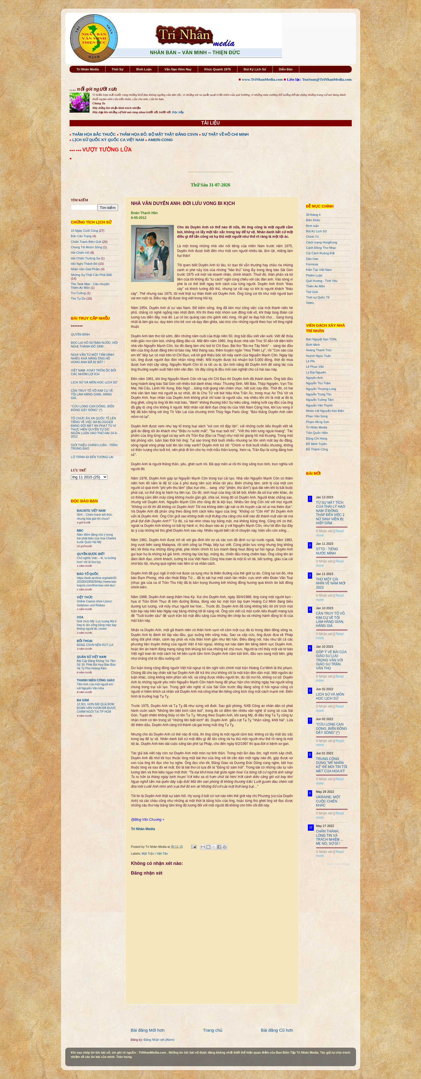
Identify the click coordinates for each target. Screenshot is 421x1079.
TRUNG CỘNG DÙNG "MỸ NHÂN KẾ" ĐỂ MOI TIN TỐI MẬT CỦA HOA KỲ (331, 765)
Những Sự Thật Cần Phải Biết (91, 275)
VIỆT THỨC (85, 597)
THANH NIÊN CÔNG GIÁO (96, 680)
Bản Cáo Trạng (81, 236)
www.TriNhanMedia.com (262, 79)
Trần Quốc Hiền (317, 432)
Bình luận (312, 225)
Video (310, 302)
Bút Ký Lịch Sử (255, 69)
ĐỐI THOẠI (85, 641)
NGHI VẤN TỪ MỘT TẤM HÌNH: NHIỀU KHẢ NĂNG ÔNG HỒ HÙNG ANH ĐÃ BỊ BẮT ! (93, 358)
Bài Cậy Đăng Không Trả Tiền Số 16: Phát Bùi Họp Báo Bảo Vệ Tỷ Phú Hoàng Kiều (96, 664)
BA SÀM (83, 700)
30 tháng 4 (313, 214)
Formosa (312, 264)
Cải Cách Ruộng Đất (320, 253)
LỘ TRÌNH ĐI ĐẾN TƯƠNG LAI (92, 457)
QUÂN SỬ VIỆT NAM (91, 657)
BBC (80, 530)
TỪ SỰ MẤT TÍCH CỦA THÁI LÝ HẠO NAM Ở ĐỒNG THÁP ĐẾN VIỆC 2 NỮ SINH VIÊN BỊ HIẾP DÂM (330, 513)
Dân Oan (312, 259)
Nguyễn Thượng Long (321, 389)
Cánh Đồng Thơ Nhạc (321, 247)
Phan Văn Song (317, 416)
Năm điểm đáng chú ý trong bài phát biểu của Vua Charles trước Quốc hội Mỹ (96, 538)
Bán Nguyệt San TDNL (321, 339)
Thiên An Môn (315, 286)
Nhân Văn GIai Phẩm (85, 269)
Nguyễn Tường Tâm (320, 399)
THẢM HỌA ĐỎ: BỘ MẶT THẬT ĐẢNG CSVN (158, 134)
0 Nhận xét (324, 531)
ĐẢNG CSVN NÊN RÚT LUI (95, 645)
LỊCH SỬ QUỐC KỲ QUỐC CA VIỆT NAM (108, 140)
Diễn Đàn (286, 69)
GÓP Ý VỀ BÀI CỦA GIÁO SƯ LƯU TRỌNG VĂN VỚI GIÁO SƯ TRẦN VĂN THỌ (331, 660)
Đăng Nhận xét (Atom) (159, 1039)
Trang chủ (212, 1030)
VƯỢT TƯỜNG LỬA (107, 150)
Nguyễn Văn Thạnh (319, 405)
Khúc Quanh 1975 (217, 69)
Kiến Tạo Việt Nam (319, 269)
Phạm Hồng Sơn (317, 422)
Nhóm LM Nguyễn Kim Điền (325, 411)
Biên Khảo (313, 220)
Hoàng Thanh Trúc (318, 350)
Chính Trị (312, 236)
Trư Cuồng (78, 293)
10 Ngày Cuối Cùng (84, 230)
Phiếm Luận (314, 275)
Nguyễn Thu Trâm (318, 383)
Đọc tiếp (178, 112)
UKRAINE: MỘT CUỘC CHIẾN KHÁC (328, 801)
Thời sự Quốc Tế (318, 297)
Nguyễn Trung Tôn (318, 394)
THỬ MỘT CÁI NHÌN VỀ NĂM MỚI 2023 (330, 583)
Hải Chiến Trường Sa (85, 258)
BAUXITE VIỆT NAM (91, 510)
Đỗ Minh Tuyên (316, 444)
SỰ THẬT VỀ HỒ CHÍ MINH (225, 134)
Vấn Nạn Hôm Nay (178, 69)
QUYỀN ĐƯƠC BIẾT (91, 554)
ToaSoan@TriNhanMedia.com (326, 79)
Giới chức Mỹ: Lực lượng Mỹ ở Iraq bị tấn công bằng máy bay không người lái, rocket (97, 625)
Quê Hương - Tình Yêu (321, 281)
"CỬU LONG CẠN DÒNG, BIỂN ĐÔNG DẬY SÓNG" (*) (92, 408)
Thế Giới (312, 292)
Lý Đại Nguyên (316, 372)
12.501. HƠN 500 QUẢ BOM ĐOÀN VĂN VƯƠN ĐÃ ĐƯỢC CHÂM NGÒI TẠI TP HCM (96, 708)
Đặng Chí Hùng (316, 438)
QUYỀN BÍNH (80, 334)
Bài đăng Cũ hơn (277, 1030)
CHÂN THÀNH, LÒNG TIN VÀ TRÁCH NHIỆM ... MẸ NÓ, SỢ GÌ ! (329, 837)
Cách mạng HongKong (321, 242)
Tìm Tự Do (78, 298)
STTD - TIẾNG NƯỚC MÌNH (327, 551)
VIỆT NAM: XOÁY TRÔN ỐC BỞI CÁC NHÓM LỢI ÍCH (93, 372)
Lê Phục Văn (315, 366)
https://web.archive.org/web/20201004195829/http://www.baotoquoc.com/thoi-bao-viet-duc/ (97, 581)
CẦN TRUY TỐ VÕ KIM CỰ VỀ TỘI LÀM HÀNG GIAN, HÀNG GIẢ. (92, 394)
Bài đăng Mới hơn (148, 1030)
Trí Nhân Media (87, 69)
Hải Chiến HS (80, 252)
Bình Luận (144, 69)
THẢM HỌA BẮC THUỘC (94, 134)
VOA (80, 617)
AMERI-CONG (160, 140)
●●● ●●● (76, 150)
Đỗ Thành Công (317, 449)
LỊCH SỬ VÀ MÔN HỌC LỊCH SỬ (94, 382)
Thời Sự (117, 69)
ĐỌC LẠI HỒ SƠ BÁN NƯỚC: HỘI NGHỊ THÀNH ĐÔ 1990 (94, 344)
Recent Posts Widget (338, 864)
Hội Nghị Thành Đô (84, 263)
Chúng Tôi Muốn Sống (86, 247)
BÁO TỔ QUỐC (88, 574)
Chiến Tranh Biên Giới (86, 241)
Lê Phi (310, 361)
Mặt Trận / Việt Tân (155, 853)
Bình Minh (313, 344)
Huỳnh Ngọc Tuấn (318, 355)
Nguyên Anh (314, 377)
